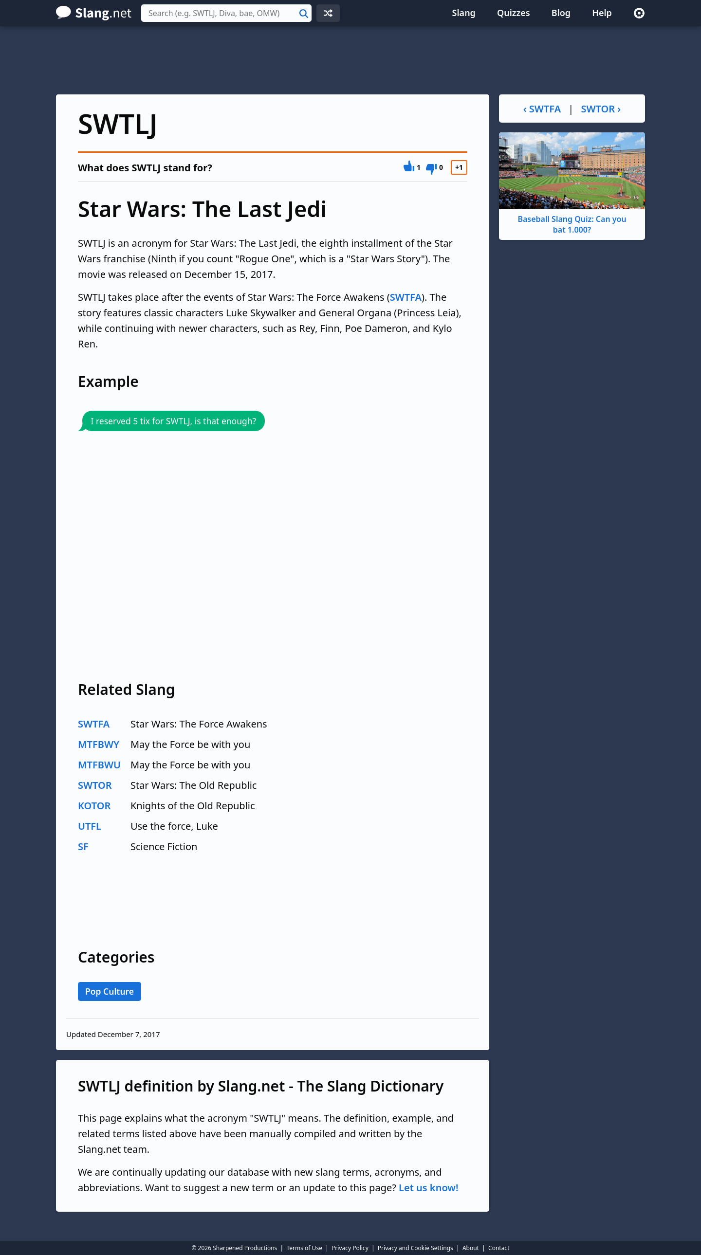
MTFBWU (99, 764)
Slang (464, 12)
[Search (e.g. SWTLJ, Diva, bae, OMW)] (226, 13)
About (470, 1248)
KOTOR (94, 805)
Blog (561, 12)
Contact (498, 1248)
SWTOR (95, 785)
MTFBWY (98, 744)
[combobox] (226, 13)
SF (83, 846)
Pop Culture (109, 991)
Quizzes (513, 12)
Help (602, 12)
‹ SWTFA (542, 108)
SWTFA (406, 297)
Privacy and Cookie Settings (415, 1248)
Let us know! (428, 1187)
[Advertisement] (350, 60)
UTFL (89, 826)
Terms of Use (304, 1248)
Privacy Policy (350, 1248)
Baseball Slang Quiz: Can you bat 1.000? (572, 183)
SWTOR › (601, 108)
